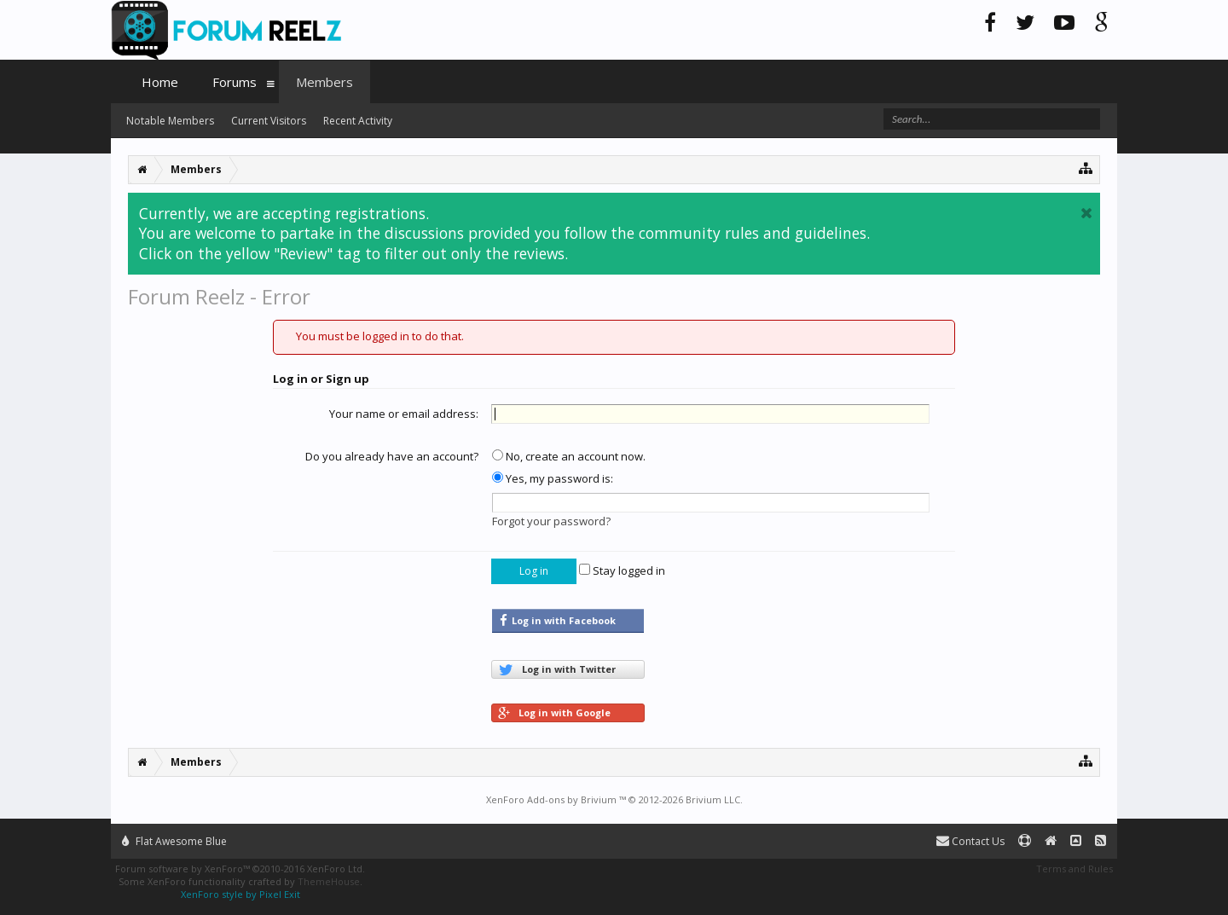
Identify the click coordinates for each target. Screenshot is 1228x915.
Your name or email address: (403, 413)
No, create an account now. (569, 456)
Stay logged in (622, 570)
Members (324, 81)
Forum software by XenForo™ (240, 868)
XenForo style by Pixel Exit (240, 894)
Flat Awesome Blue (174, 841)
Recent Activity (357, 120)
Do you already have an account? (391, 456)
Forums (234, 81)
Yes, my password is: (552, 478)
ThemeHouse (329, 881)
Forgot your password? (551, 521)
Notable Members (170, 120)
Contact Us (970, 841)
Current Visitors (268, 120)
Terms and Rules (1074, 868)
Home (160, 81)
